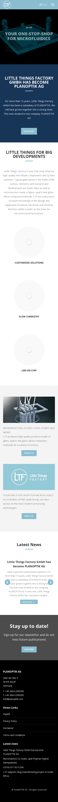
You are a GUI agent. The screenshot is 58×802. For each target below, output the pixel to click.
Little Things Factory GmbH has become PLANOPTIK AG (23, 752)
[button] (7, 582)
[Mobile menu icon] (53, 4)
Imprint (6, 714)
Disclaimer (8, 728)
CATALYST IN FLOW (13, 767)
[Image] (29, 242)
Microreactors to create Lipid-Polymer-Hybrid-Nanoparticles (26, 760)
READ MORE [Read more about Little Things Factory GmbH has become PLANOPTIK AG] (28, 602)
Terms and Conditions (14, 735)
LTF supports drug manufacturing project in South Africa (28, 773)
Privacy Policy (10, 721)
